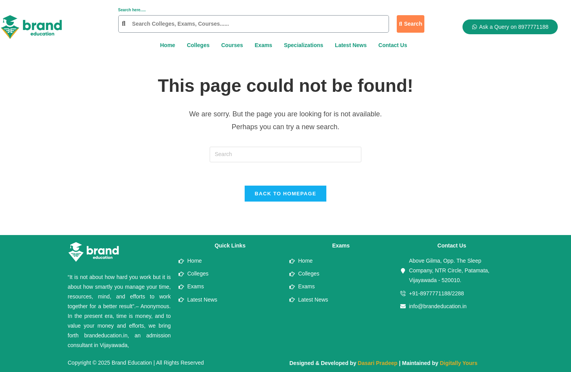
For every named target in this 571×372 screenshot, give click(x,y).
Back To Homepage (285, 194)
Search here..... (132, 10)
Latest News (351, 45)
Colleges (198, 45)
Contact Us (392, 45)
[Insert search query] (285, 154)
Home (167, 45)
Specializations (303, 45)
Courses (232, 45)
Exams (263, 45)
